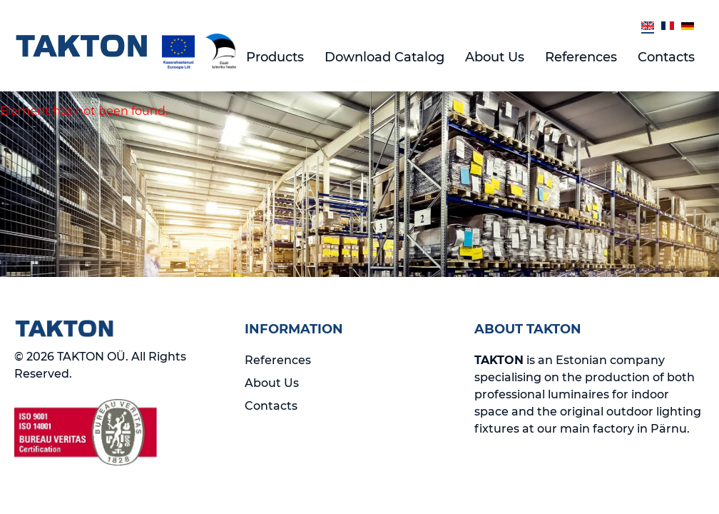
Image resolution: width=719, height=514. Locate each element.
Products (275, 57)
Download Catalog (384, 57)
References (581, 57)
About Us (494, 57)
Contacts (666, 57)
